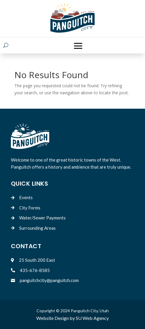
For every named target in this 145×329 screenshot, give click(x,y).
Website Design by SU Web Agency (72, 318)
